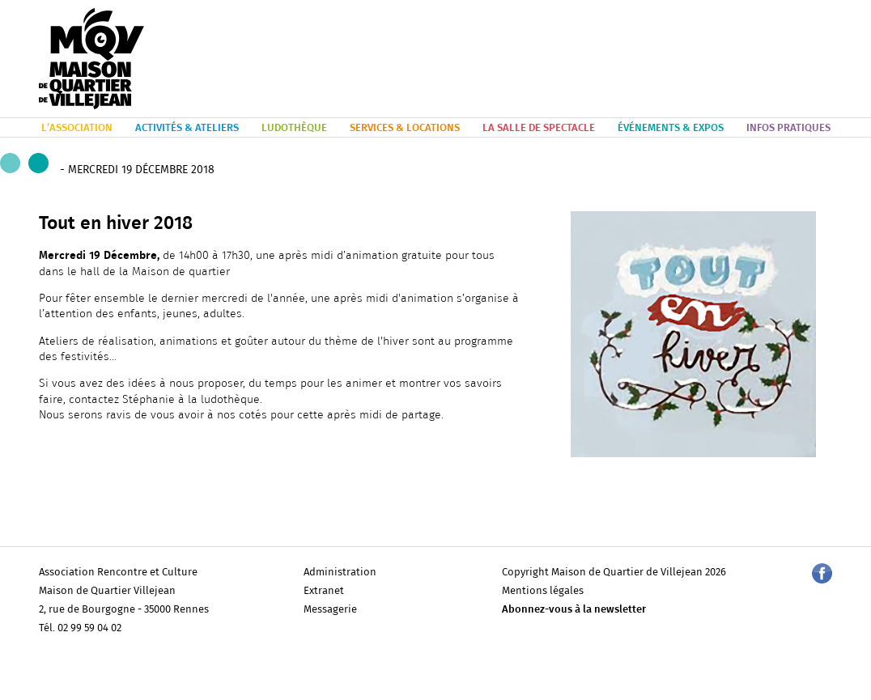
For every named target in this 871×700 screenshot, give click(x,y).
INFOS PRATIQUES (788, 128)
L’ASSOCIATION (77, 128)
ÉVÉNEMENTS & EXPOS (671, 128)
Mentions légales (543, 591)
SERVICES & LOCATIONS (405, 128)
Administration (340, 572)
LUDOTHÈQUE (294, 128)
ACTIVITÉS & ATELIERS (187, 128)
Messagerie (330, 610)
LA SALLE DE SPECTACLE (538, 128)
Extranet (324, 591)
